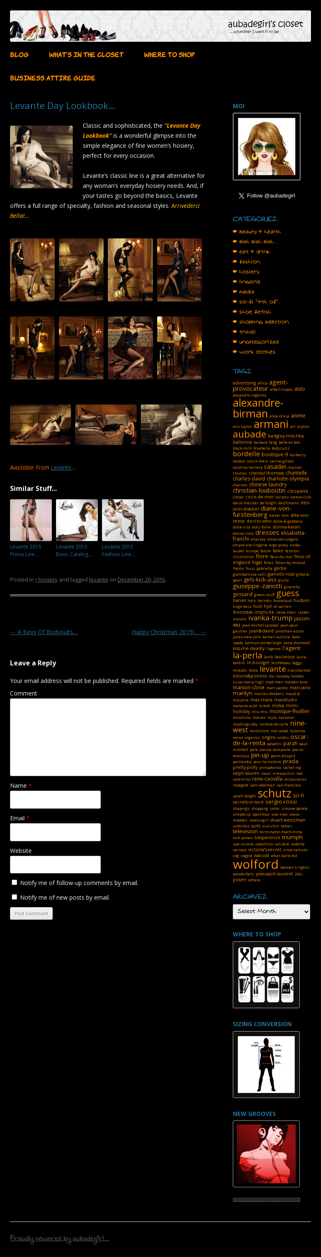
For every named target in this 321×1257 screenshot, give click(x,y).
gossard (242, 594)
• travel (244, 332)
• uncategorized (256, 342)
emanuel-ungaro (283, 539)
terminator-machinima (281, 832)
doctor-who (259, 521)
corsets (282, 497)
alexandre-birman (258, 407)
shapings (241, 808)
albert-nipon (281, 389)
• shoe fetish (252, 312)
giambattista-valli (249, 574)
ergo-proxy (278, 545)
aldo (299, 388)
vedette (298, 844)
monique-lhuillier (290, 711)
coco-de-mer (259, 497)
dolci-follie (261, 527)
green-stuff (264, 594)
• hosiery (46, 579)
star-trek (279, 814)
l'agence (273, 648)
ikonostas (243, 612)
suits (255, 826)
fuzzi (250, 568)
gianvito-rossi (281, 574)
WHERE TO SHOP (169, 54)
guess (287, 593)
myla (272, 717)
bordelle (246, 453)
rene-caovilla (267, 778)
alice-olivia (279, 416)
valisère (282, 844)
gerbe (280, 568)
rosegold (240, 785)
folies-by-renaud (290, 562)
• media (244, 292)
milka (278, 705)
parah (290, 743)
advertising (244, 383)
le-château (280, 662)
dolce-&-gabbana (288, 521)
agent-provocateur (260, 385)
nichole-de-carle (274, 724)
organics (252, 737)
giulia (283, 580)
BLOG (19, 54)
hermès (264, 600)
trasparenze (267, 837)
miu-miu (260, 711)
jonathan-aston (289, 631)
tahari (286, 826)
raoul (266, 773)
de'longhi (268, 503)
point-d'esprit (283, 756)
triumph (292, 837)
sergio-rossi (281, 801)
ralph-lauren (246, 773)
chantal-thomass (266, 473)
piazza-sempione (275, 749)
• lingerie (247, 282)
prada (290, 761)
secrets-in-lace (248, 802)
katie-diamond (296, 642)
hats (251, 600)
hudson (301, 600)
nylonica (297, 730)
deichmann (288, 503)
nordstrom (259, 730)
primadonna (270, 767)
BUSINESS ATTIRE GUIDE (52, 77)
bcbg (273, 442)
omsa (238, 737)
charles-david (249, 478)
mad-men (274, 682)
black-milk (242, 448)
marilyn (242, 693)
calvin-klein (257, 461)
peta (254, 749)
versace (240, 849)
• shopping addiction (261, 322)
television (245, 831)
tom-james (243, 837)
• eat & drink (251, 252)
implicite (264, 612)
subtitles (241, 826)
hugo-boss (242, 606)
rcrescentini (284, 773)
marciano (300, 687)
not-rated (279, 730)
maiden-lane (296, 682)
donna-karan (286, 527)
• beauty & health (257, 232)
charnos (240, 485)
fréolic (238, 568)
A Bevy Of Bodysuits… (44, 632)
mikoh (264, 705)
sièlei (275, 808)
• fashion (246, 262)
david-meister (245, 503)
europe (252, 551)
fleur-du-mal (281, 556)
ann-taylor (242, 426)
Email (20, 818)
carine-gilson (282, 461)
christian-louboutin (259, 490)
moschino (242, 717)
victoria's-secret (264, 849)
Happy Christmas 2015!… (169, 632)
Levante (61, 467)
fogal (257, 562)
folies (269, 562)
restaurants (295, 779)
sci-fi (298, 795)
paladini (274, 743)
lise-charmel (299, 670)
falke (278, 551)
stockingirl (259, 820)
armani (271, 424)
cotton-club (300, 497)
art (293, 426)
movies (259, 717)
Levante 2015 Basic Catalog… (74, 550)
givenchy (292, 586)
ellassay (258, 539)
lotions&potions (250, 676)
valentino (264, 844)
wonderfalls (243, 874)
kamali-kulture (276, 637)
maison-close (249, 687)
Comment (23, 693)
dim (285, 515)
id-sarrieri (282, 606)
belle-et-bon (290, 442)
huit (257, 606)
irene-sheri (286, 612)
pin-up (260, 755)
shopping (259, 808)
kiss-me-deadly (249, 648)
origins (268, 737)
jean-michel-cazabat (260, 625)
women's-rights (294, 867)
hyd (268, 606)
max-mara (261, 700)
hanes (239, 600)
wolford (256, 864)
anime (298, 415)
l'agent (291, 648)
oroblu (283, 737)
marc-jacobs (277, 687)
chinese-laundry (268, 484)
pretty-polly (245, 767)
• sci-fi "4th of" (255, 302)
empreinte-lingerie (250, 545)
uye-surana (243, 844)
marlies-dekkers (269, 693)
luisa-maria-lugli (248, 682)
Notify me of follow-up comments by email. (79, 883)
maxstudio (285, 700)
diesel (274, 515)
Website (21, 851)
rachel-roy (292, 767)
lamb (268, 657)
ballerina (242, 442)
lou (272, 676)
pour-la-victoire (267, 761)
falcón (265, 551)
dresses (267, 532)
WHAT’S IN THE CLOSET (86, 54)
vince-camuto (295, 849)
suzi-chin (270, 826)
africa (262, 383)
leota (253, 670)
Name (21, 785)
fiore (262, 556)
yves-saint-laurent (274, 874)
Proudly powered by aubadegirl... (59, 1239)
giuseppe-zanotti (257, 586)
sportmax (261, 814)
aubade (249, 433)
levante (98, 579)
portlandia (242, 761)
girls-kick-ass (260, 579)
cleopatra (297, 491)
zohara (254, 880)
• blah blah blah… (255, 242)
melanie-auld (245, 705)
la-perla (247, 655)
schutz (274, 793)
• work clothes (254, 352)
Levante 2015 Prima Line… (25, 550)
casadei (275, 466)
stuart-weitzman (288, 820)
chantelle (296, 472)
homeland (282, 600)
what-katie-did (284, 855)
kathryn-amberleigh (263, 642)
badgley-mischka (286, 436)
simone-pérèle (294, 808)
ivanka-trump (270, 617)
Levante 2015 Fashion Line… (118, 550)
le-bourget (258, 662)
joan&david (261, 631)
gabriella (265, 568)
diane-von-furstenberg (262, 511)
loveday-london (290, 676)
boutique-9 (275, 454)
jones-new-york (247, 637)
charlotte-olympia (288, 478)
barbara (261, 442)
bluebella (261, 448)
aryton (303, 426)
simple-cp (241, 814)
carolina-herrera (247, 467)
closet (238, 497)
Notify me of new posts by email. (65, 897)
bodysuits (281, 448)
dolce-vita (241, 527)
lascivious (285, 657)
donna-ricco (243, 533)
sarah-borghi (244, 796)
